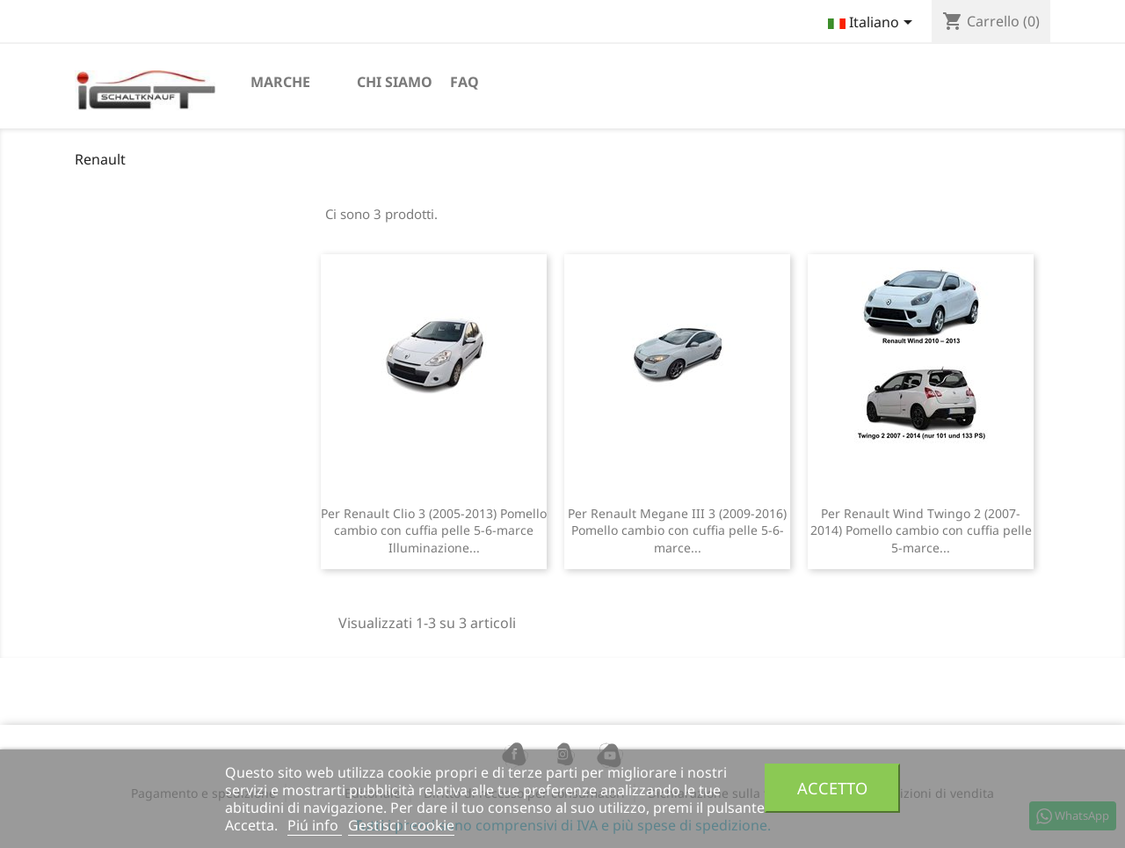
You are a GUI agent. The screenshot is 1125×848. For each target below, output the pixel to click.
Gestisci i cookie (401, 825)
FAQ (464, 81)
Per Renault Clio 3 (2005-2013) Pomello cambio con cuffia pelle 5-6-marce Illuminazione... (434, 531)
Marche (280, 81)
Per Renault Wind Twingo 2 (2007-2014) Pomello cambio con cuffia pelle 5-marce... (921, 531)
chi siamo (394, 81)
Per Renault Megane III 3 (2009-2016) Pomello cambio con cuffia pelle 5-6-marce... (677, 531)
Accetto (832, 788)
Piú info (314, 825)
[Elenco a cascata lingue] (873, 23)
